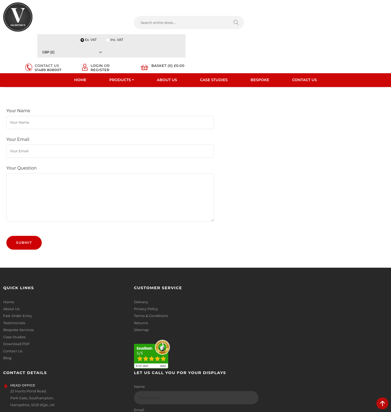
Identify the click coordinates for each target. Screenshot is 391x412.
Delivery (108, 278)
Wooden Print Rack (116, 82)
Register (320, 26)
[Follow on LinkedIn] (225, 347)
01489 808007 (279, 26)
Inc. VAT (324, 6)
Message (304, 333)
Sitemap (108, 306)
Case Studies (214, 41)
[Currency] (363, 5)
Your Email (17, 135)
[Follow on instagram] (257, 347)
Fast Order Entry (17, 292)
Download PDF (16, 320)
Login (317, 22)
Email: (301, 309)
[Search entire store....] (146, 23)
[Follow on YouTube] (236, 347)
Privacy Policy (112, 285)
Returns (108, 299)
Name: (302, 286)
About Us (167, 41)
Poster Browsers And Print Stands (57, 82)
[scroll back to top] (382, 403)
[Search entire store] (197, 23)
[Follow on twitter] (214, 347)
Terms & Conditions (117, 292)
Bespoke (260, 41)
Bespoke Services (18, 306)
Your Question (21, 154)
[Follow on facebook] (203, 347)
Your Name (18, 117)
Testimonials (14, 299)
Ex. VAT (298, 6)
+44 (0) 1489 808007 (223, 334)
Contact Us (304, 41)
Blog (7, 333)
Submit (24, 218)
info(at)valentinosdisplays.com (232, 312)
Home (80, 41)
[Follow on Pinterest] (246, 347)
